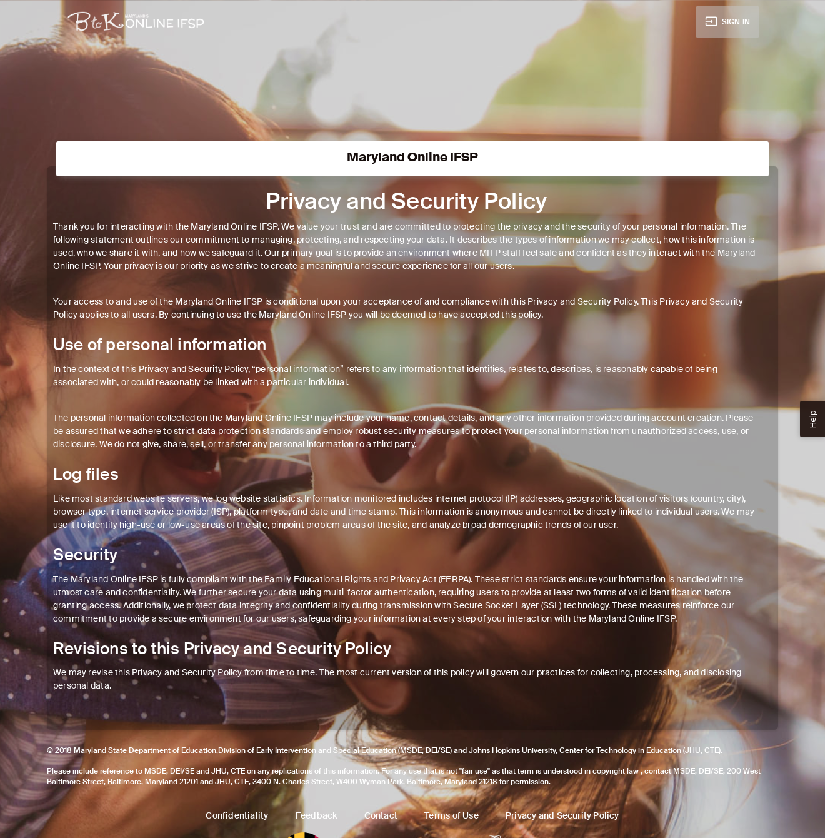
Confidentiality (237, 815)
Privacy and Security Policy (562, 815)
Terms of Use (451, 815)
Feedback (317, 815)
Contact (381, 815)
